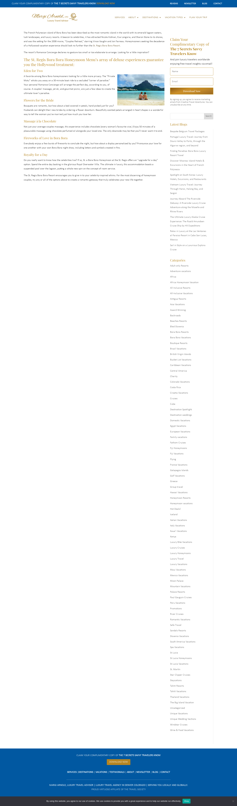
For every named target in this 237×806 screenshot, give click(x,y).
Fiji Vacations (176, 453)
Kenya (173, 536)
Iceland (173, 514)
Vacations (101, 772)
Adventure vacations (180, 271)
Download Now (105, 3)
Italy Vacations (177, 525)
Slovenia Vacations (179, 636)
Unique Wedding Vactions (183, 719)
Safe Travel (175, 625)
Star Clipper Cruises (180, 675)
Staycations (176, 680)
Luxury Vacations (178, 564)
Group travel (176, 487)
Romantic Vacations (180, 619)
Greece (173, 481)
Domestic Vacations (180, 420)
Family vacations (178, 437)
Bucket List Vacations (180, 360)
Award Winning (178, 310)
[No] (233, 801)
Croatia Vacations (179, 393)
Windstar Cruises (178, 725)
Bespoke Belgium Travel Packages (187, 131)
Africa (173, 277)
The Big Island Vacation (182, 702)
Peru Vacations (177, 603)
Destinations (150, 17)
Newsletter (190, 4)
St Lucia (174, 653)
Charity (173, 376)
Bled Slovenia (177, 326)
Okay (186, 801)
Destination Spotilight (181, 409)
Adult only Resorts (179, 266)
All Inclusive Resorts (180, 288)
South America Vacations (182, 642)
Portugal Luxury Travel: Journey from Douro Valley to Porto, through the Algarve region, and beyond (189, 141)
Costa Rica (175, 387)
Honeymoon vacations (181, 503)
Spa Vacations (177, 647)
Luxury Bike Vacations (181, 542)
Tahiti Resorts (177, 686)
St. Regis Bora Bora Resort (106, 45)
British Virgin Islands (180, 354)
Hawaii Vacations (179, 492)
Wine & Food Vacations (182, 730)
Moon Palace (176, 581)
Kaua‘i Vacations (178, 531)
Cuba (172, 404)
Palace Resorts (177, 592)
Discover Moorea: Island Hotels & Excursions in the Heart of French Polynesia (187, 165)
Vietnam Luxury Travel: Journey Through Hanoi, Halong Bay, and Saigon (186, 189)
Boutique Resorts (178, 343)
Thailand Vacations (179, 697)
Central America (178, 371)
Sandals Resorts (178, 630)
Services (120, 17)
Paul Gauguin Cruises (181, 597)
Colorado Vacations (180, 382)
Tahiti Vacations (178, 691)
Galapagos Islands (179, 470)
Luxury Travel (177, 559)
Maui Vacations (178, 570)
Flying (173, 459)
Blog (204, 4)
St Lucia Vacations (179, 664)
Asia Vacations (177, 304)
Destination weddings (181, 415)
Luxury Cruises (177, 548)
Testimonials (116, 772)
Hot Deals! (175, 509)
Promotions (176, 608)
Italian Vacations (178, 520)
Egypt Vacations (178, 426)
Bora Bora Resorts (179, 332)
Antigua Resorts (178, 299)
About (132, 17)
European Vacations (180, 431)
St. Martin (175, 669)
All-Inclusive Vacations (181, 293)
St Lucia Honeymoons (181, 658)
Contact (217, 4)
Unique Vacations (179, 713)
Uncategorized (177, 708)
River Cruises (176, 614)
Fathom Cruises (178, 442)
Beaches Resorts (178, 321)
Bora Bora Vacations (180, 337)
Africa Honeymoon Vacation (184, 282)
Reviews (174, 4)
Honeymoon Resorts (180, 498)
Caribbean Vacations (180, 365)
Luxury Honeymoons (180, 553)
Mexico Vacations (179, 575)
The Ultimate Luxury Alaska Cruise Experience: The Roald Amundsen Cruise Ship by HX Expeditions (187, 221)
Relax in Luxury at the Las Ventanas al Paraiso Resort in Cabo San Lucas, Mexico (188, 235)
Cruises (173, 398)
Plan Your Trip (198, 17)
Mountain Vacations (180, 586)
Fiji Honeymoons (178, 448)
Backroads (175, 315)
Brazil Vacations (178, 349)
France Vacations (178, 465)
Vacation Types (174, 17)
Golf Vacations (177, 476)
